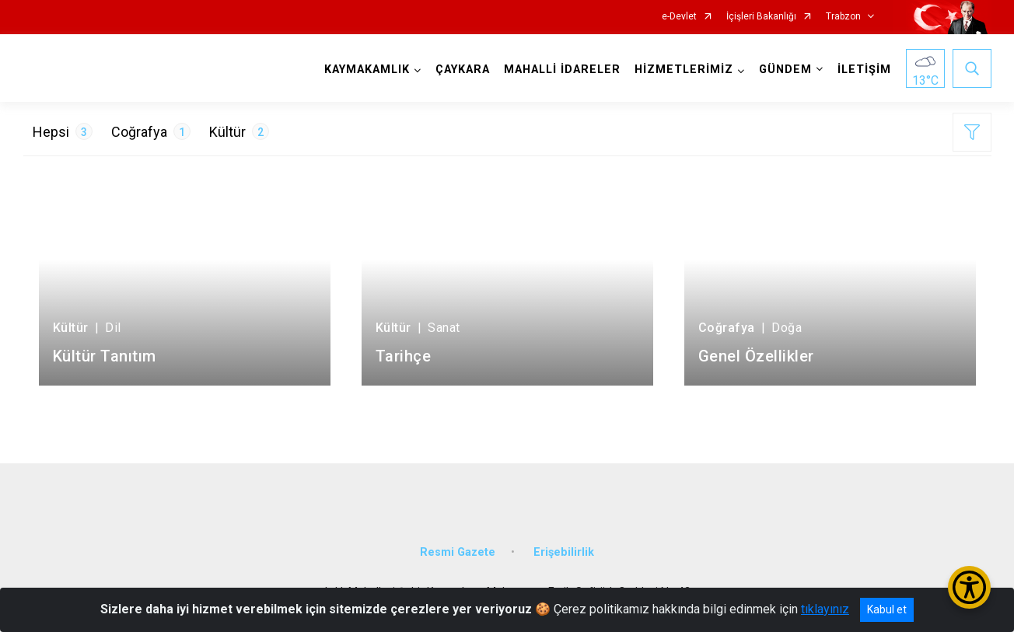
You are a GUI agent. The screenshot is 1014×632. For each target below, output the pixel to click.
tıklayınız (825, 609)
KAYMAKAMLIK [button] (367, 69)
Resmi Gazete (457, 550)
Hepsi (63, 131)
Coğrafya (151, 131)
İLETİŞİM (864, 69)
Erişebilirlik (563, 550)
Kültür (239, 131)
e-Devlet (679, 17)
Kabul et (887, 609)
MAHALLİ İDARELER (562, 69)
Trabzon (843, 17)
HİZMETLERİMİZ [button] (684, 69)
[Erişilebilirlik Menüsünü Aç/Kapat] (969, 587)
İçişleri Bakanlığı (761, 17)
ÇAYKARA (462, 69)
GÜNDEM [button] (785, 69)
